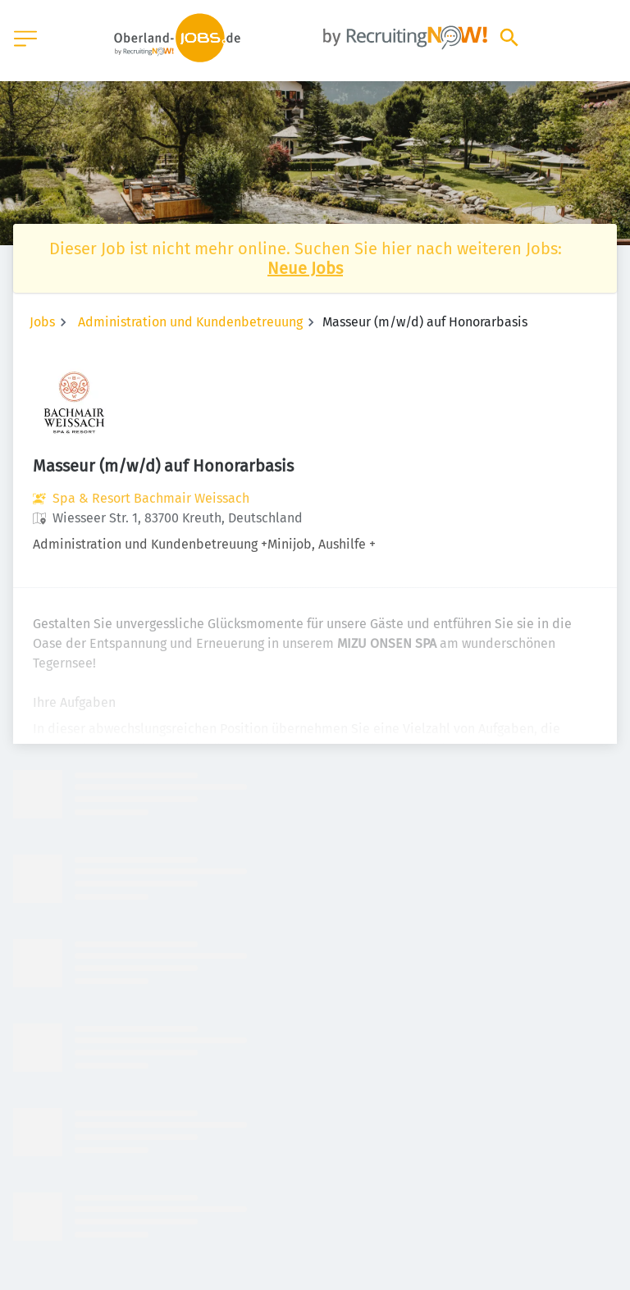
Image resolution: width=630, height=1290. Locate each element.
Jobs (42, 322)
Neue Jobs (305, 268)
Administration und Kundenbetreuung (190, 322)
